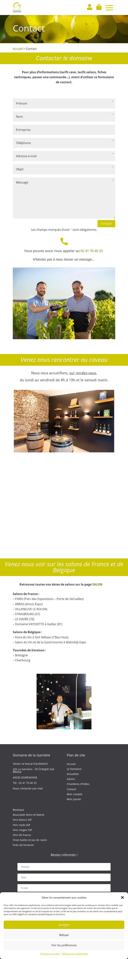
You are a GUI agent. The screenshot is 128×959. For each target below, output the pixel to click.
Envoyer (106, 223)
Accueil (18, 49)
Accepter (64, 925)
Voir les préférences (64, 945)
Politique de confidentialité (75, 953)
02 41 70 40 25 (92, 251)
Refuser (64, 935)
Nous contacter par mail (28, 788)
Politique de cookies (50, 953)
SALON (97, 584)
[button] (122, 897)
